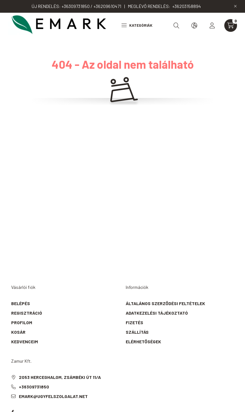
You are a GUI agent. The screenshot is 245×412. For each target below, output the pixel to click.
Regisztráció (26, 313)
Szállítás (137, 332)
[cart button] (230, 25)
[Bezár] (235, 6)
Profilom (21, 322)
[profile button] (212, 25)
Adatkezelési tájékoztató (157, 313)
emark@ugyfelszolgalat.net (53, 396)
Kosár (18, 332)
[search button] (176, 25)
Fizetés (134, 322)
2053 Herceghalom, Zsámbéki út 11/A (60, 377)
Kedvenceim (24, 341)
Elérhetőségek (143, 341)
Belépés (20, 303)
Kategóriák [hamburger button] (137, 25)
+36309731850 (34, 386)
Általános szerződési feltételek (165, 303)
